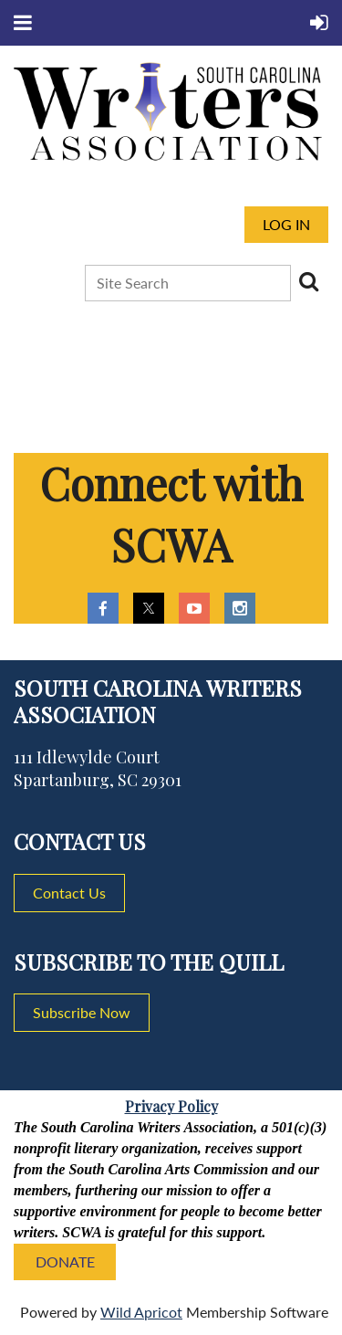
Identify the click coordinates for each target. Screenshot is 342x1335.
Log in (286, 224)
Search (308, 281)
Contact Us (69, 892)
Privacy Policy (171, 1106)
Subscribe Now (81, 1012)
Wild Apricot (141, 1311)
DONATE (65, 1261)
